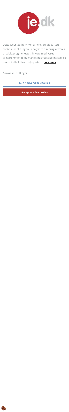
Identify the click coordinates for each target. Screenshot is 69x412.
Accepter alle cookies (34, 92)
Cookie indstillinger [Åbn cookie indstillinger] (15, 73)
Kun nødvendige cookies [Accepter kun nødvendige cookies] (34, 83)
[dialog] (34, 206)
